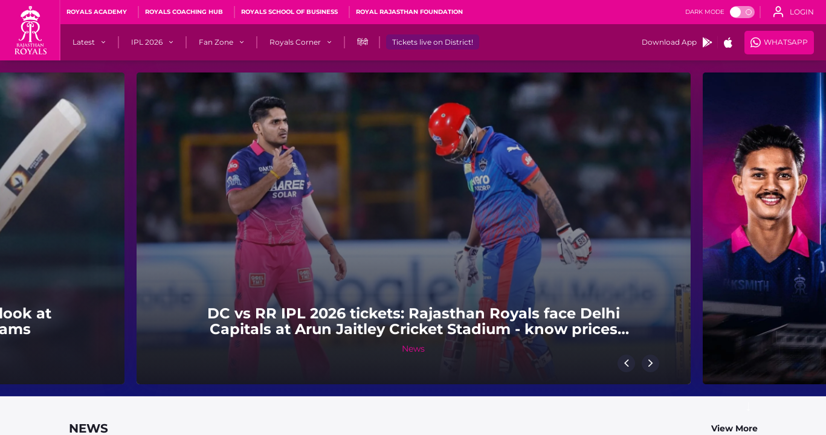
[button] (626, 363)
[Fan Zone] (216, 42)
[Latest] (84, 42)
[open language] (793, 12)
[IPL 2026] (147, 42)
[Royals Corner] (295, 42)
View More (734, 428)
